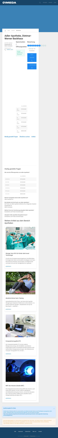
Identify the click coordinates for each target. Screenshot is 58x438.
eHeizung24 (26, 436)
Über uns (34, 431)
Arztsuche (18, 30)
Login (55, 2)
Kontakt (50, 2)
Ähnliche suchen (25, 136)
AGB (15, 431)
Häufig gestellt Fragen (11, 136)
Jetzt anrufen (32, 57)
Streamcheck (32, 436)
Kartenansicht (33, 66)
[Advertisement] (29, 17)
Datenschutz (27, 431)
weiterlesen (8, 266)
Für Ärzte (45, 2)
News (9, 30)
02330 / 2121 (10, 49)
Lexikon (13, 30)
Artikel (33, 136)
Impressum (20, 431)
